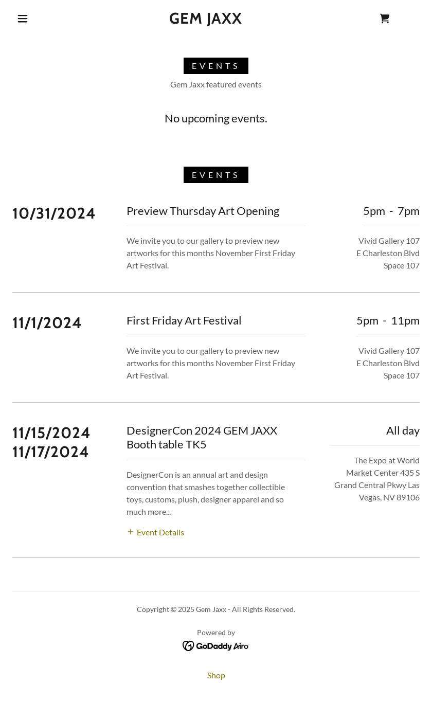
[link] (206, 20)
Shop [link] (216, 675)
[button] (22, 18)
